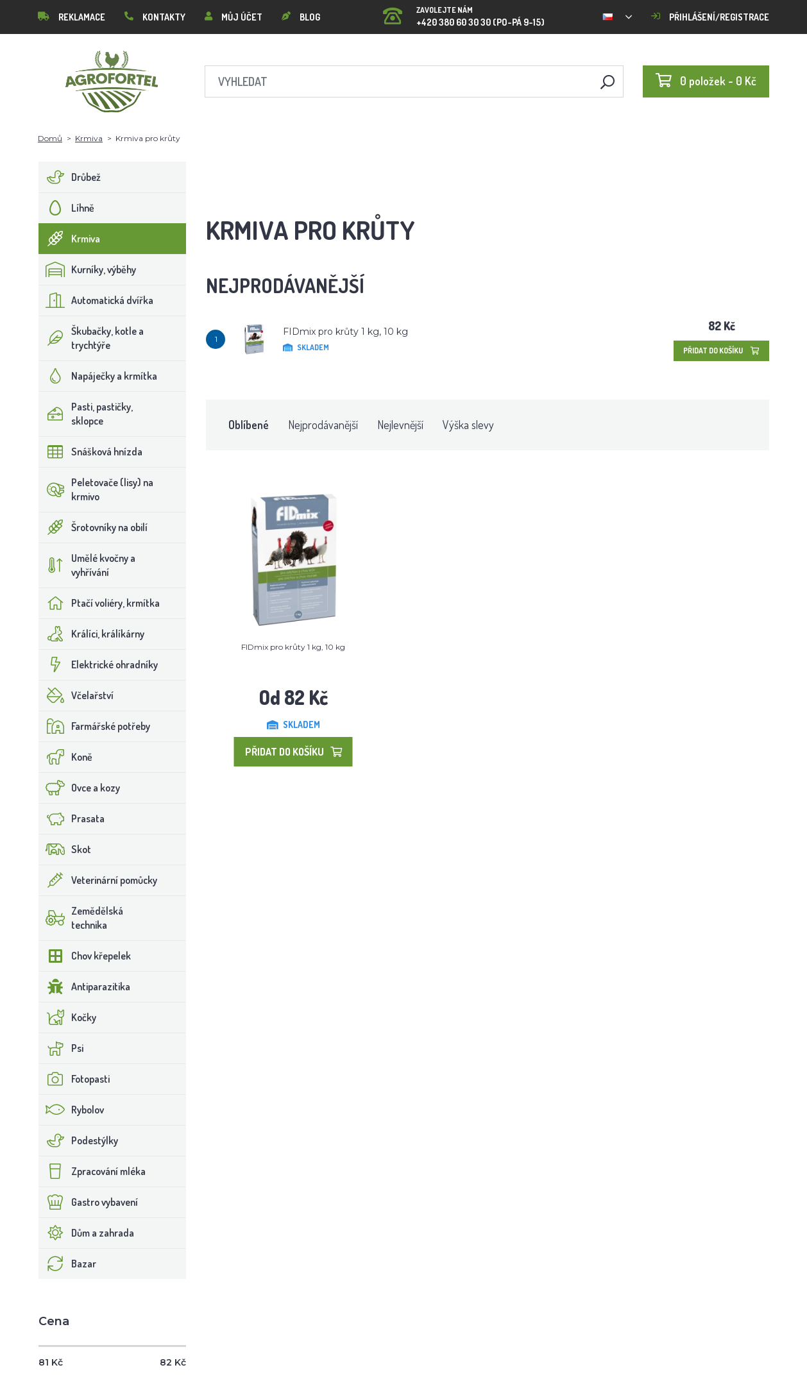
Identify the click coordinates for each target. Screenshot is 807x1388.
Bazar (67, 1264)
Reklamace (71, 17)
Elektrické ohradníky (98, 664)
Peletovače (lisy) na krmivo (96, 489)
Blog (301, 17)
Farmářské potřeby (94, 726)
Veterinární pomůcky (98, 880)
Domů (50, 138)
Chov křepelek (85, 956)
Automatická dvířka (96, 300)
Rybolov (71, 1110)
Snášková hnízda (90, 451)
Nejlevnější (400, 425)
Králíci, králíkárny (91, 634)
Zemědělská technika (81, 917)
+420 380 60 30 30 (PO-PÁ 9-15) (464, 12)
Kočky (67, 1017)
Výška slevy (468, 425)
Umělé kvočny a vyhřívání (87, 565)
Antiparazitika (84, 986)
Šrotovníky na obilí (93, 527)
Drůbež (70, 177)
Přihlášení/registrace (710, 17)
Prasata (72, 818)
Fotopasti (74, 1079)
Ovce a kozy (79, 788)
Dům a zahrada (86, 1233)
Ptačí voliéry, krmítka (99, 603)
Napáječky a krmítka (98, 376)
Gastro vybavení (88, 1202)
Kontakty (154, 17)
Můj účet (233, 17)
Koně (65, 757)
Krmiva (89, 138)
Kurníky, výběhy (87, 269)
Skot (65, 849)
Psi (61, 1048)
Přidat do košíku (721, 350)
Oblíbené (248, 425)
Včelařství (76, 695)
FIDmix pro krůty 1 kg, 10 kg (345, 331)
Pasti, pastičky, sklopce (86, 413)
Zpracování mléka (92, 1171)
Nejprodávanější (323, 425)
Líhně (66, 208)
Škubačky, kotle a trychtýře (91, 338)
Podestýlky (78, 1140)
